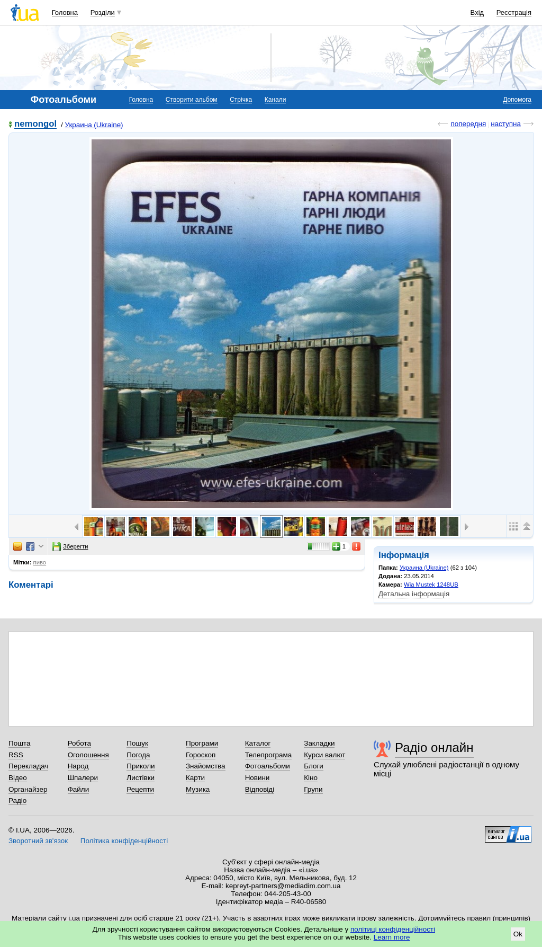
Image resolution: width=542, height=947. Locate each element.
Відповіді (260, 789)
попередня (468, 124)
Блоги (313, 766)
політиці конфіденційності (392, 929)
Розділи (103, 12)
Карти (195, 778)
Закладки (319, 743)
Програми (202, 743)
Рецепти (140, 789)
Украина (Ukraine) (94, 125)
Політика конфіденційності (124, 841)
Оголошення (88, 755)
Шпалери (83, 778)
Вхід (477, 12)
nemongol (35, 124)
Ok (517, 934)
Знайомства (205, 766)
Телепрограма (268, 755)
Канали (275, 99)
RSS (15, 755)
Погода (138, 755)
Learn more (392, 937)
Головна (65, 12)
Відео (17, 778)
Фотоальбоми (267, 766)
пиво (40, 562)
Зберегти (70, 546)
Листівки (141, 778)
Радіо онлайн (434, 747)
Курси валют (324, 755)
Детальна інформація (413, 594)
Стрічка (241, 99)
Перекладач (28, 766)
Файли (78, 789)
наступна (506, 124)
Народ (78, 766)
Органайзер (27, 789)
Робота (79, 743)
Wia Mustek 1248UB (431, 584)
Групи (313, 789)
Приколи (141, 766)
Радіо (17, 800)
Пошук (137, 743)
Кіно (311, 778)
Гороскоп (200, 755)
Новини (257, 778)
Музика (198, 789)
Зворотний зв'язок (38, 841)
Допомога (517, 99)
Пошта (19, 743)
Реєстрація (513, 12)
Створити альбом (192, 99)
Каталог (258, 743)
